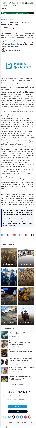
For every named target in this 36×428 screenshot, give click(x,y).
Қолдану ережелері (12, 399)
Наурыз (23, 423)
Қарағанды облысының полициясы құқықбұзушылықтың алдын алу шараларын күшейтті (19, 378)
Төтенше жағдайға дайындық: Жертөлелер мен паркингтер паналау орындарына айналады (20, 342)
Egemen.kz (15, 44)
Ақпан (17, 423)
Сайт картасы (23, 399)
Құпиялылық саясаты (24, 395)
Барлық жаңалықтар (17, 384)
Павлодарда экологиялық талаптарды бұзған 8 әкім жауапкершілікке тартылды (21, 350)
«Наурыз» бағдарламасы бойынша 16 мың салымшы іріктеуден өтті (21, 368)
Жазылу (17, 406)
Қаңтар (10, 423)
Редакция (5, 395)
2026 (3, 423)
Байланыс (17, 411)
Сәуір (30, 423)
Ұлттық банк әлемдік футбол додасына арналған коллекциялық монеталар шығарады (20, 360)
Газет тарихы (13, 395)
